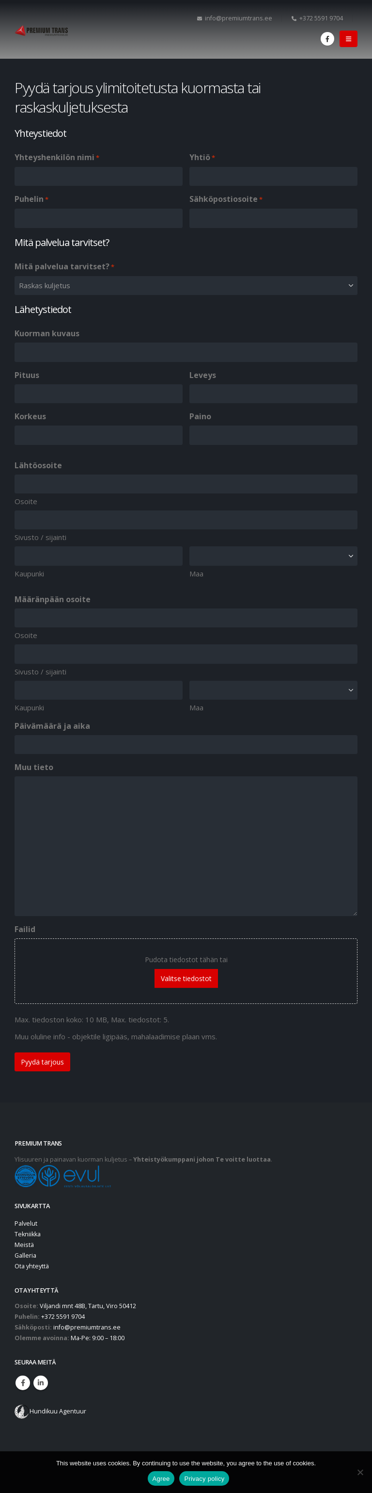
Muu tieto (34, 767)
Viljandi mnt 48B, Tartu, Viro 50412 (88, 1306)
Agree (161, 1478)
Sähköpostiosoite (226, 199)
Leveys (202, 375)
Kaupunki (29, 573)
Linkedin (40, 1383)
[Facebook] (327, 39)
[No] (360, 1472)
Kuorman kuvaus (47, 333)
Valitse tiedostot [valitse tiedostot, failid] (186, 978)
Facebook (23, 1383)
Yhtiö (202, 157)
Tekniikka (28, 1234)
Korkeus (30, 416)
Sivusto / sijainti (40, 537)
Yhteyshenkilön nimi (57, 157)
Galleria (25, 1255)
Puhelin (31, 199)
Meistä (24, 1245)
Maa (196, 573)
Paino (200, 416)
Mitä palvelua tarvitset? (64, 266)
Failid (25, 929)
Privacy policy (204, 1478)
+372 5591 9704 (317, 18)
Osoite (26, 501)
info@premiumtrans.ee (234, 18)
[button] (348, 39)
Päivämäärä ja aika (52, 726)
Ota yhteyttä (32, 1266)
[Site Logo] (41, 30)
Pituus (27, 375)
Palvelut (26, 1223)
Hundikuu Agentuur (58, 1411)
